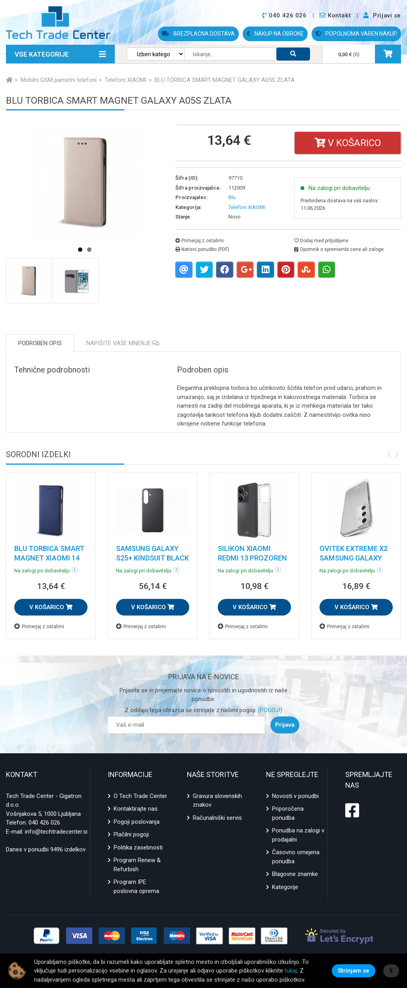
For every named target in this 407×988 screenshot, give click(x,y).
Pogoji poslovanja (137, 821)
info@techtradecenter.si (56, 831)
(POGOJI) (269, 710)
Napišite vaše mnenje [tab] (122, 343)
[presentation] (388, 454)
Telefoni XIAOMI (246, 207)
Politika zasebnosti (138, 847)
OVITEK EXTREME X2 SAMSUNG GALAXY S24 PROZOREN (354, 558)
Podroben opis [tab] (40, 343)
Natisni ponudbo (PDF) (202, 249)
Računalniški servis (217, 817)
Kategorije (285, 887)
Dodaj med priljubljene (321, 240)
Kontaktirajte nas (136, 808)
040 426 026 (44, 822)
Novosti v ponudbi (295, 796)
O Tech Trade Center (140, 796)
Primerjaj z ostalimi (199, 240)
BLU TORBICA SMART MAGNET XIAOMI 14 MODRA (49, 558)
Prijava (285, 724)
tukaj (291, 970)
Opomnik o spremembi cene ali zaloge (339, 249)
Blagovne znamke (295, 874)
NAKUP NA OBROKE (275, 33)
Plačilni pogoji (131, 834)
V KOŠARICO (50, 607)
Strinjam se (353, 970)
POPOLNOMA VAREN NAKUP (356, 33)
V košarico (348, 142)
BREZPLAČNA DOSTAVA (198, 33)
